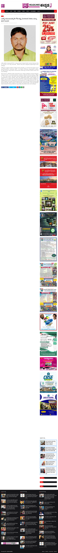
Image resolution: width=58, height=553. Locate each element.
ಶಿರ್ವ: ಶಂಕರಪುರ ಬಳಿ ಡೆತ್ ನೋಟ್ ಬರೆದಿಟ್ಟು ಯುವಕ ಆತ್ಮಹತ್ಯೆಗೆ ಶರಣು (50, 513)
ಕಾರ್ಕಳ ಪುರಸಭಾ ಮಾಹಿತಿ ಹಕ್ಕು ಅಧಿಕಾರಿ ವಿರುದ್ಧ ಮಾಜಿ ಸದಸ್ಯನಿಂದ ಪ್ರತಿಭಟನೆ (50, 443)
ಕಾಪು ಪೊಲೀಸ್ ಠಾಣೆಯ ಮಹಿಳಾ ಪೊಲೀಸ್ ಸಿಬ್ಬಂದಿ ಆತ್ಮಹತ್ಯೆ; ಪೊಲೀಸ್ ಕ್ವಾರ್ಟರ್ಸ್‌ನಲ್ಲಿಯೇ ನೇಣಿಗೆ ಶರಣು (12, 538)
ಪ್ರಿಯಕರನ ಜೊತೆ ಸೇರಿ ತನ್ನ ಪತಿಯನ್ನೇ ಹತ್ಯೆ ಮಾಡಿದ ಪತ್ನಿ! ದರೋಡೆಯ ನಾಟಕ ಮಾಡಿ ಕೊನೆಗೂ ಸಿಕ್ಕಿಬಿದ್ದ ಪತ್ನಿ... (50, 456)
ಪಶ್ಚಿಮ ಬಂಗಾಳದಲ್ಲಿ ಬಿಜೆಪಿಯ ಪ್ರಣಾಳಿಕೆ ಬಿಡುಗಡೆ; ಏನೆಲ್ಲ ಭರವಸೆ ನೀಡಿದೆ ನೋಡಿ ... (50, 463)
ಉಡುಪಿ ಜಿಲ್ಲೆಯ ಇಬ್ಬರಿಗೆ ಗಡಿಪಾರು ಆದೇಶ (31, 545)
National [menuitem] (19, 11)
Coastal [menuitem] (7, 11)
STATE (5, 14)
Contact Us (46, 551)
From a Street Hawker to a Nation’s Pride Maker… (50, 522)
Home (2, 14)
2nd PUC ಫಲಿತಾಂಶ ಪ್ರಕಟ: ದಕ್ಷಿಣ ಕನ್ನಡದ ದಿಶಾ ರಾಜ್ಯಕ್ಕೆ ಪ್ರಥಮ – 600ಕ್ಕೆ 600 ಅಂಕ (31, 501)
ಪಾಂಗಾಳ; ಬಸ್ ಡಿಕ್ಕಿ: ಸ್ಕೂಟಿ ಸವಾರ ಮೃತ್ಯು (12, 532)
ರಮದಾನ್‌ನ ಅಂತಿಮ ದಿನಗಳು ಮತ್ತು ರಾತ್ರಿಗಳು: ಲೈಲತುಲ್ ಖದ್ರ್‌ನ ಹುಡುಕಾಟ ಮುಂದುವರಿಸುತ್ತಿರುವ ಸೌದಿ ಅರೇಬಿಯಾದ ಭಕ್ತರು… (50, 537)
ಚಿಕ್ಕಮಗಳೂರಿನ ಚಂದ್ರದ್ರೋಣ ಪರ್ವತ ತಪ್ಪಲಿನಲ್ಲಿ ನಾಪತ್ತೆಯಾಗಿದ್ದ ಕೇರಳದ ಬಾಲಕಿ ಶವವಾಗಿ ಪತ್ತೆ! (51, 449)
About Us (43, 551)
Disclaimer (55, 551)
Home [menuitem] (3, 11)
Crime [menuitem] (15, 11)
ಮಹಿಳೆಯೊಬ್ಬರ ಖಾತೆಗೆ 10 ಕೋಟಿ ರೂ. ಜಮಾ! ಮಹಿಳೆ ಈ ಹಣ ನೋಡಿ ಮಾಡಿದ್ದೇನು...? (49, 507)
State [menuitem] (11, 11)
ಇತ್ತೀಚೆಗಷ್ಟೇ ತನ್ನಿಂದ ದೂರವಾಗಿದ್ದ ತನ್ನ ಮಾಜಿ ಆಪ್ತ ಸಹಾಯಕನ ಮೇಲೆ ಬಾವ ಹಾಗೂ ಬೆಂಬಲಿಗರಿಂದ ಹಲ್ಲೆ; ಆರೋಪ (12, 518)
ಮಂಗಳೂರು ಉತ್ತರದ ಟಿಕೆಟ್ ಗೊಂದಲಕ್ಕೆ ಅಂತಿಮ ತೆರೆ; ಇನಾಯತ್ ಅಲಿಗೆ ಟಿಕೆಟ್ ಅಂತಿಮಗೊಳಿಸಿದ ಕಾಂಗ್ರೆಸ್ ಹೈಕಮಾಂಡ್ (12, 501)
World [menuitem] (23, 11)
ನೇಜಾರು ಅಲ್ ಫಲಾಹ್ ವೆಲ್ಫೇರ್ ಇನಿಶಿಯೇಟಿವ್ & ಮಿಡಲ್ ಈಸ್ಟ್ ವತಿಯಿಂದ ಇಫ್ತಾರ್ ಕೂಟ (50, 526)
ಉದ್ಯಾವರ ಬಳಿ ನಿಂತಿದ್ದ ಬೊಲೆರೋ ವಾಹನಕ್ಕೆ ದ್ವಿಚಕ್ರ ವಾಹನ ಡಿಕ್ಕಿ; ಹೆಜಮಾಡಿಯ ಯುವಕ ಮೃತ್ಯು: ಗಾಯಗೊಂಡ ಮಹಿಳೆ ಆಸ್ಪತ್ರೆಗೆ (12, 495)
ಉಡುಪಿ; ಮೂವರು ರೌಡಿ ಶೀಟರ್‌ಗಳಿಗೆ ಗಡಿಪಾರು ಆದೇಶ (49, 503)
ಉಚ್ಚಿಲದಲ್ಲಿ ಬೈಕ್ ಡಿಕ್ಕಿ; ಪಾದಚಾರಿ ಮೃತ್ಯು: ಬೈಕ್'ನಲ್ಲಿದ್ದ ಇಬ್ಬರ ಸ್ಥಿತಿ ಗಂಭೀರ (12, 524)
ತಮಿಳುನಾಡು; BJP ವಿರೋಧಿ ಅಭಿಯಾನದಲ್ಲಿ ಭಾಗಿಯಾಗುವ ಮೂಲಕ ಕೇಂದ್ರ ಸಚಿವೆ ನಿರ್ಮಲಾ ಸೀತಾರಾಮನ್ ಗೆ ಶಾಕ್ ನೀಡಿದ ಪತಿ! (51, 470)
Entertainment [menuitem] (33, 11)
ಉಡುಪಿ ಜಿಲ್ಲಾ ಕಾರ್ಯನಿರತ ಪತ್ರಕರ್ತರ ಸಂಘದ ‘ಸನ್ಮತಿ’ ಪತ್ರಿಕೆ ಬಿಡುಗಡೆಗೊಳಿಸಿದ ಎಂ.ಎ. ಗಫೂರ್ (31, 517)
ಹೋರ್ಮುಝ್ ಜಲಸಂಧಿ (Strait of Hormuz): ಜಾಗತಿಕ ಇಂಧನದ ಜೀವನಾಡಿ (49, 532)
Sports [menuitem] (27, 11)
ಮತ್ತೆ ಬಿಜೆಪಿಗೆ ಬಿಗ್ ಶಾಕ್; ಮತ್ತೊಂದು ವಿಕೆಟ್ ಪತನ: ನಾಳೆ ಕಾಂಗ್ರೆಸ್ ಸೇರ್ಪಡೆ (12, 528)
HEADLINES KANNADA (10, 551)
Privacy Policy (51, 551)
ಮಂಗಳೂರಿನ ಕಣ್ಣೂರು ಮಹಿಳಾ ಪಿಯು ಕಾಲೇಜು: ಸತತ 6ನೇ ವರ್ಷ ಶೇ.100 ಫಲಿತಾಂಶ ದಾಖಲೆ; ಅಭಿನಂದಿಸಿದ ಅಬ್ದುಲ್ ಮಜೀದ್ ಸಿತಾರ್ (31, 496)
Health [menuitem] (38, 11)
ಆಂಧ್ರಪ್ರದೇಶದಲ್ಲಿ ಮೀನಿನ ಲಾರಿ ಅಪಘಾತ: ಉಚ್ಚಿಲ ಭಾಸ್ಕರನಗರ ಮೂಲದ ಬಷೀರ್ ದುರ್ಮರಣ (12, 513)
